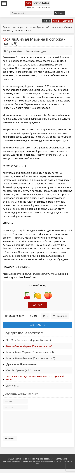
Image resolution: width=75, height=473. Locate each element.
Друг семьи (13, 385)
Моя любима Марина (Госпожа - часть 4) (30, 352)
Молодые (40, 51)
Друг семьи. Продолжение (21, 364)
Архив (56, 20)
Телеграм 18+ (37, 325)
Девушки (67, 20)
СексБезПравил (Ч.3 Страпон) (23, 370)
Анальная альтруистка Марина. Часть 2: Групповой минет (35, 378)
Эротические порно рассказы (19, 27)
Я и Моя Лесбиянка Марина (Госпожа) (28, 340)
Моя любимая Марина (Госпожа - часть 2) (29, 346)
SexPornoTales (21, 462)
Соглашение (61, 462)
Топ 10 (46, 20)
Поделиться (60, 316)
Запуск (37, 305)
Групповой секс (45, 27)
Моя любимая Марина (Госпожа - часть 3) (30, 358)
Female (30, 51)
